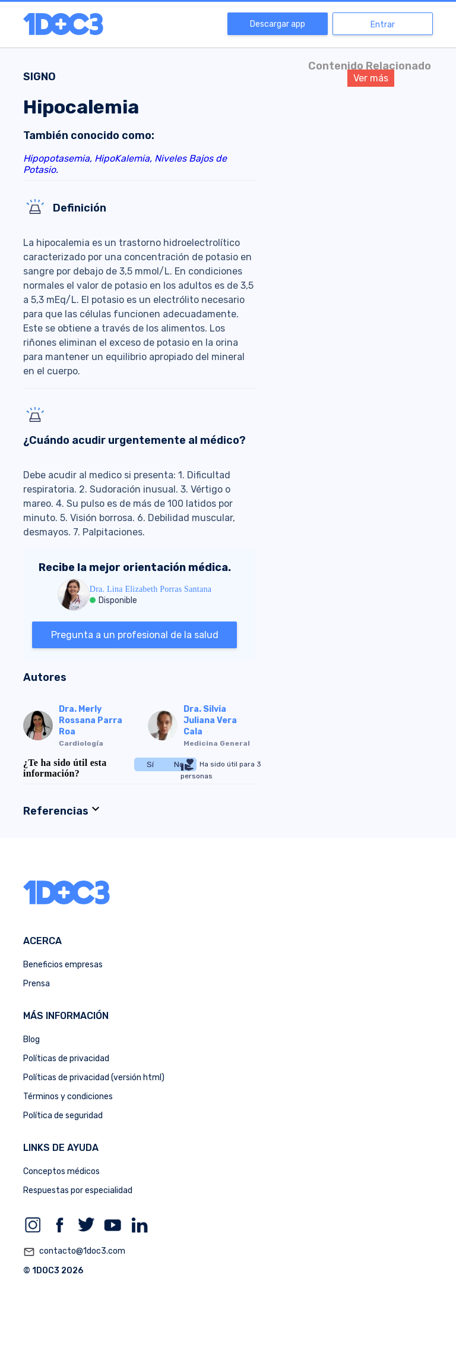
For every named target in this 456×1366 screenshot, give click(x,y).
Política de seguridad (63, 1116)
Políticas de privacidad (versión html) (93, 1077)
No (179, 764)
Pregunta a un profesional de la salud (134, 635)
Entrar (382, 25)
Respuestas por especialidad (77, 1190)
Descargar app (277, 24)
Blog (31, 1039)
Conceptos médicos (61, 1171)
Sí (150, 764)
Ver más (370, 78)
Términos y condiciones (68, 1096)
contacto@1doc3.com (74, 1252)
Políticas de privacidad (66, 1058)
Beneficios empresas (63, 965)
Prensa (36, 984)
